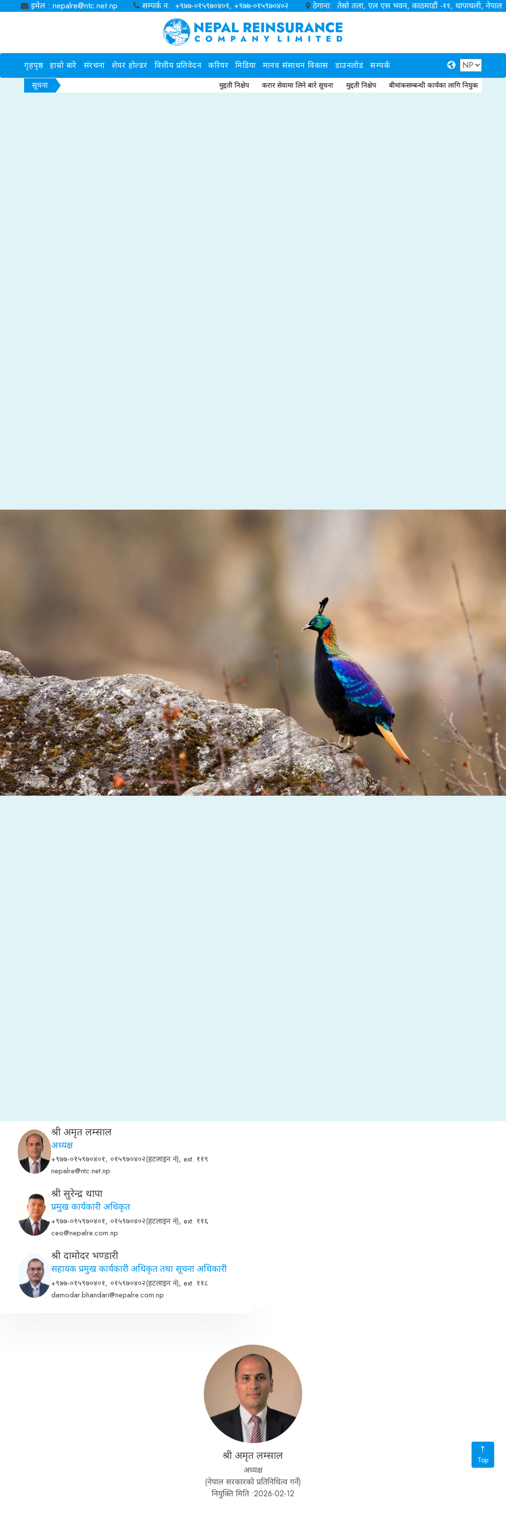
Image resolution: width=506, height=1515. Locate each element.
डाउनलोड (349, 65)
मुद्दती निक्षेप (245, 85)
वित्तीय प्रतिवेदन (178, 65)
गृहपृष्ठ (33, 65)
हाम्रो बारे (63, 65)
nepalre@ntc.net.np (80, 1278)
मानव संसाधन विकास (295, 65)
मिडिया (245, 65)
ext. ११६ (196, 1328)
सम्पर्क (380, 65)
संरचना (94, 65)
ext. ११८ (196, 1391)
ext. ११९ (196, 1266)
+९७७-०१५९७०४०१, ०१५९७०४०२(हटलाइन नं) (115, 1266)
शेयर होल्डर (130, 65)
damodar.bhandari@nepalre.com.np (107, 1402)
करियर (218, 65)
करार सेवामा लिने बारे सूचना (308, 85)
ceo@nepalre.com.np (84, 1340)
